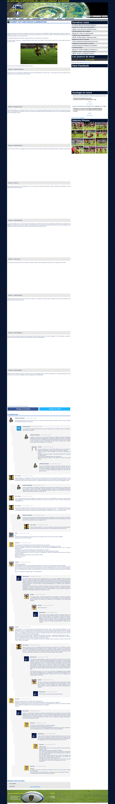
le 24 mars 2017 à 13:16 (26, 699)
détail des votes (87, 62)
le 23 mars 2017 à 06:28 (25, 562)
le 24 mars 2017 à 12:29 (43, 657)
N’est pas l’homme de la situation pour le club (85, 99)
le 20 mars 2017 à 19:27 (46, 435)
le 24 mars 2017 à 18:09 (52, 691)
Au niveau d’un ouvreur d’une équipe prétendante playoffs (88, 109)
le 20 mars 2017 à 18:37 (31, 418)
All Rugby (52, 796)
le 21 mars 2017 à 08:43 (48, 447)
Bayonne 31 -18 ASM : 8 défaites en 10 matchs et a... (85, 49)
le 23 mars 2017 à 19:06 (52, 612)
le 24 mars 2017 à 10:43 (35, 645)
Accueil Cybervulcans (9, 19)
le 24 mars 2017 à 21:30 (50, 744)
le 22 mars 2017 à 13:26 (27, 496)
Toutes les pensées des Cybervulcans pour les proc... (85, 41)
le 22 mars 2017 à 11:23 (38, 485)
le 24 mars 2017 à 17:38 (48, 679)
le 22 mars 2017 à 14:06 (27, 505)
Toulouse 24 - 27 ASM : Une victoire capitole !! (83, 27)
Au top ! (75, 111)
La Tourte (52, 797)
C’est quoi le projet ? (77, 47)
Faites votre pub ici (15, 799)
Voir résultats (90, 104)
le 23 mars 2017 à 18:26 (48, 605)
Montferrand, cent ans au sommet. (80, 39)
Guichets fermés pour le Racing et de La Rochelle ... (85, 45)
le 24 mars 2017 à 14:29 (41, 723)
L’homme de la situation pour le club (82, 98)
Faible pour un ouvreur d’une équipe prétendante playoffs (88, 108)
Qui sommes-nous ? (15, 796)
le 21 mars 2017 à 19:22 (27, 475)
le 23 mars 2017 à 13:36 (35, 576)
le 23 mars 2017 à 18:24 (40, 594)
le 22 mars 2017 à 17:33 (38, 515)
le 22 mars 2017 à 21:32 (24, 533)
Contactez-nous (14, 797)
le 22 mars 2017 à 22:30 (26, 542)
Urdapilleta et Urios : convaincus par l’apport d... (84, 51)
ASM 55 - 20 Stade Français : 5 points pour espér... (84, 37)
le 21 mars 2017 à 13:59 (55, 463)
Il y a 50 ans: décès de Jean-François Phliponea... (84, 25)
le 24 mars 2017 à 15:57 (41, 766)
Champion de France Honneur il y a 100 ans (83, 43)
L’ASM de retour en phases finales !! (81, 35)
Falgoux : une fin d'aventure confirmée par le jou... (84, 29)
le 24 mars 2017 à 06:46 (25, 627)
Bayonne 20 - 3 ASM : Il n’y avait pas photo (82, 33)
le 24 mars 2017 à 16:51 (50, 733)
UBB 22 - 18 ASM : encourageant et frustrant (83, 53)
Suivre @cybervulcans (35, 786)
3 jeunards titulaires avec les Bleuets (81, 31)
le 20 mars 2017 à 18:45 (36, 426)
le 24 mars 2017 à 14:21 (35, 711)
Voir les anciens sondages (77, 117)
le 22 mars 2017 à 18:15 (42, 524)
